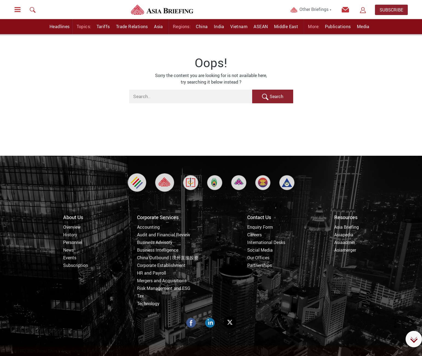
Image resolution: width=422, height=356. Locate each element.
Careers (254, 235)
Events (69, 258)
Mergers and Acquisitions (162, 281)
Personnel (72, 242)
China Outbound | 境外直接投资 (167, 258)
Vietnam (239, 26)
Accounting (148, 227)
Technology (148, 304)
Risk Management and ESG (163, 288)
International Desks (266, 242)
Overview (72, 227)
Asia (158, 26)
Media (363, 26)
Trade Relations (132, 26)
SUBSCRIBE (391, 10)
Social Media (260, 250)
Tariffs (103, 26)
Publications (338, 26)
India (219, 26)
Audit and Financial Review (163, 235)
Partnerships (259, 265)
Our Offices (258, 258)
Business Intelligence (157, 250)
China (202, 26)
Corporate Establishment (161, 265)
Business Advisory (154, 242)
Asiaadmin (344, 242)
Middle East (286, 26)
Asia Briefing (346, 227)
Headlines (60, 26)
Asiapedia (343, 235)
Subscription (75, 265)
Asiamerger (345, 250)
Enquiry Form (260, 227)
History (70, 235)
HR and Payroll (151, 273)
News (68, 250)
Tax (140, 296)
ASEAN (261, 26)
